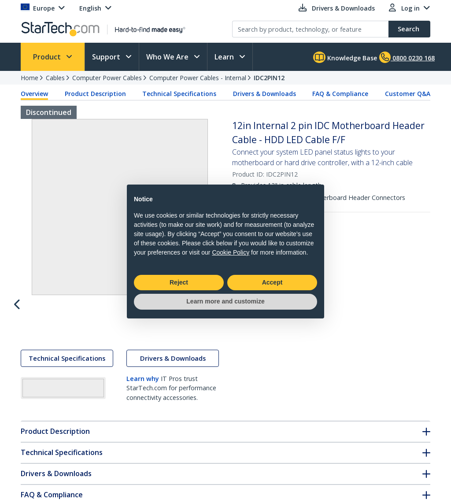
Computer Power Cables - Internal (197, 78)
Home (29, 78)
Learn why (142, 387)
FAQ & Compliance (340, 93)
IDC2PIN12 (269, 78)
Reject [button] (179, 282)
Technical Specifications (179, 93)
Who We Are (168, 57)
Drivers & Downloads (264, 93)
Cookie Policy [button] (230, 252)
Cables (55, 78)
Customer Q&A (407, 93)
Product (48, 57)
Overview (34, 93)
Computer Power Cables (107, 78)
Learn (225, 57)
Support (107, 57)
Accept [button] (272, 282)
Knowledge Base (345, 57)
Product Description (95, 93)
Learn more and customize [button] (225, 301)
